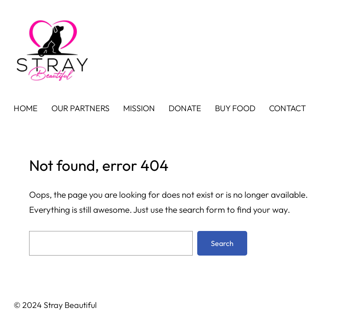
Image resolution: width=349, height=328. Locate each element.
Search (222, 243)
